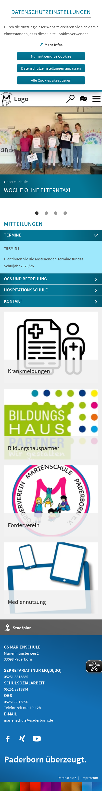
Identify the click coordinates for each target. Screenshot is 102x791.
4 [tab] (65, 213)
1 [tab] (36, 213)
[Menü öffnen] (96, 98)
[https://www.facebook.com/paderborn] (8, 739)
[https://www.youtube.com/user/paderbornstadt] (37, 739)
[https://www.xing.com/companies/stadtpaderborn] (22, 739)
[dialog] (51, 46)
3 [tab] (55, 213)
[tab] (51, 235)
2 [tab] (46, 213)
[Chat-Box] (83, 98)
